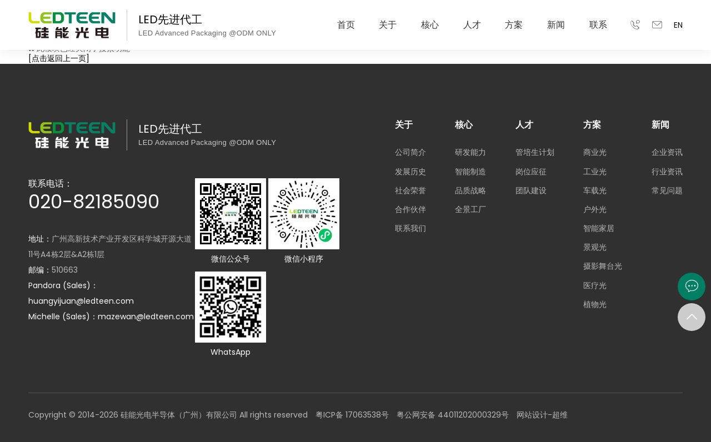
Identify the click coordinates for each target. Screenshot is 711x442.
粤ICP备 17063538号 (352, 415)
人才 (472, 24)
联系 (598, 24)
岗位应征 (531, 172)
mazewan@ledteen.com (146, 316)
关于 (388, 24)
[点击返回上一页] (58, 58)
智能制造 (470, 172)
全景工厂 (470, 209)
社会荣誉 (410, 190)
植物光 (595, 304)
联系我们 (410, 228)
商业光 (595, 152)
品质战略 (470, 190)
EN (678, 25)
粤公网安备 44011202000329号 (453, 415)
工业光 (595, 172)
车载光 (595, 190)
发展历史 (410, 172)
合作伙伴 (410, 209)
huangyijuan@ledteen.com (81, 301)
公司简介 (410, 152)
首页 (346, 24)
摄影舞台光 (602, 266)
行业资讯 (667, 172)
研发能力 (470, 152)
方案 (514, 24)
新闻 (556, 24)
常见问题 (667, 190)
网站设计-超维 (542, 415)
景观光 (595, 247)
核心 (430, 24)
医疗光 (595, 285)
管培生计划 (534, 152)
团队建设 (531, 190)
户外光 (595, 209)
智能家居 (598, 228)
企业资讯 (667, 152)
